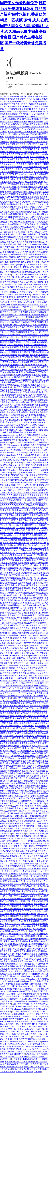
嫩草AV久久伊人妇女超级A (37, 773)
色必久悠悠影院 (30, 430)
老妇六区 (8, 944)
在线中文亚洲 (35, 984)
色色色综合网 (16, 380)
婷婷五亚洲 (25, 332)
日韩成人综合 (38, 961)
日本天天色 (25, 277)
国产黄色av (9, 758)
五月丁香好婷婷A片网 (30, 894)
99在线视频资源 (30, 818)
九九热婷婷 (19, 367)
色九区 (23, 407)
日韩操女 (34, 202)
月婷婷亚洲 (4, 342)
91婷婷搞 (23, 300)
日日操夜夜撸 (21, 615)
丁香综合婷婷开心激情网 (27, 279)
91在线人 (39, 826)
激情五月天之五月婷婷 (38, 252)
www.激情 (24, 575)
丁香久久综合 (36, 332)
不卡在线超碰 (8, 252)
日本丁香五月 (12, 986)
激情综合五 (17, 638)
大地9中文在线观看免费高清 (12, 432)
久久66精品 (9, 1021)
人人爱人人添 (17, 806)
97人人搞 (26, 284)
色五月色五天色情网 (22, 951)
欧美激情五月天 (34, 184)
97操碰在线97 (19, 1001)
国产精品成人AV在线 (27, 134)
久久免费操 (4, 202)
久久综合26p (35, 515)
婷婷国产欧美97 (39, 635)
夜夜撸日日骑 (42, 139)
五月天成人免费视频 (38, 1069)
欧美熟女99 (4, 904)
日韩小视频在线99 (19, 658)
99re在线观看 (5, 232)
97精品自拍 (32, 192)
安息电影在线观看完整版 (16, 152)
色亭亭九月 (13, 861)
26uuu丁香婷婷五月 (35, 452)
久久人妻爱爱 (30, 139)
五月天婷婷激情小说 (37, 395)
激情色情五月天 (34, 488)
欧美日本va (35, 570)
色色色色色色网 (21, 252)
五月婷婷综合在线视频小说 (21, 686)
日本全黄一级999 (28, 939)
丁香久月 (40, 859)
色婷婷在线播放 (33, 242)
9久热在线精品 (29, 397)
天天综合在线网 (32, 776)
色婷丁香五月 (22, 1034)
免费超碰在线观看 (37, 816)
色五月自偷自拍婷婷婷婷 (10, 866)
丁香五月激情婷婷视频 (14, 648)
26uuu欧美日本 (19, 919)
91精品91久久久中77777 (38, 731)
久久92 (21, 182)
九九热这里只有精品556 (28, 1039)
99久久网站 (26, 1036)
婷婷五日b (25, 154)
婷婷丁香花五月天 (17, 716)
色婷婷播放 (15, 249)
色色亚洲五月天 (18, 851)
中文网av (28, 503)
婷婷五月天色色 (40, 345)
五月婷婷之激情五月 (27, 861)
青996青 (43, 946)
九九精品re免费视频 (37, 1021)
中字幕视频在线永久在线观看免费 (19, 1062)
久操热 (46, 465)
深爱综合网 (11, 237)
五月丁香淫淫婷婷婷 (20, 1004)
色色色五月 (9, 555)
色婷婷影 (12, 257)
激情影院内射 (35, 382)
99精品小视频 (5, 821)
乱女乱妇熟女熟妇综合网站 (31, 187)
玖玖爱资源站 (10, 485)
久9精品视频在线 (40, 237)
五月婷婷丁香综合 (22, 971)
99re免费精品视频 (12, 332)
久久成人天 (21, 455)
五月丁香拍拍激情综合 (12, 1047)
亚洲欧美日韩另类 (33, 558)
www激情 (7, 658)
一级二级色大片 (35, 565)
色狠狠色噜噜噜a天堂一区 (37, 179)
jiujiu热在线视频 (10, 540)
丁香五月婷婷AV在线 (9, 182)
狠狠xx (32, 846)
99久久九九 (15, 828)
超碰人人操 (13, 1019)
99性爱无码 (34, 543)
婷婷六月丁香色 (15, 244)
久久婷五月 (43, 891)
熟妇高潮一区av (20, 122)
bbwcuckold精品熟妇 (13, 167)
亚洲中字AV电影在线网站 (27, 738)
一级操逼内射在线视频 (19, 633)
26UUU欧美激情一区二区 (34, 803)
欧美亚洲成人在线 (7, 954)
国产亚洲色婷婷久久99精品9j (25, 673)
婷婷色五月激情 (28, 450)
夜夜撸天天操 (37, 991)
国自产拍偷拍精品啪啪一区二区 (16, 543)
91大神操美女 (28, 405)
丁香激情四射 (25, 711)
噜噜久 (3, 330)
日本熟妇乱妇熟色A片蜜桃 (25, 600)
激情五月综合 (23, 563)
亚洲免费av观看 (34, 663)
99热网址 (4, 956)
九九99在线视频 (13, 377)
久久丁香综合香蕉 (26, 964)
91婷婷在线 (13, 768)
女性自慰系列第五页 (18, 771)
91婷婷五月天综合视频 (33, 909)
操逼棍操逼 (17, 272)
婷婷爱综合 (42, 818)
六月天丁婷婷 (35, 713)
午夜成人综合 (26, 635)
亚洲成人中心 (24, 871)
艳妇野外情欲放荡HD (19, 207)
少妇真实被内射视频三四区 (11, 580)
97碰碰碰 (25, 655)
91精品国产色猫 (6, 222)
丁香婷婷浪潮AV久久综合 (10, 949)
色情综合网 (4, 881)
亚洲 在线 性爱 (22, 984)
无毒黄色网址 (5, 643)
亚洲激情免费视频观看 (23, 533)
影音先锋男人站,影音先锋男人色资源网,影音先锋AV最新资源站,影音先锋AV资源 (24, 259)
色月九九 (24, 846)
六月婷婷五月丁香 (14, 330)
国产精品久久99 (37, 217)
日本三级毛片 (23, 856)
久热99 (42, 119)
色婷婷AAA (13, 786)
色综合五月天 (43, 159)
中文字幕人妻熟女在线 (17, 493)
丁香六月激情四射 (7, 139)
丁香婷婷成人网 (20, 1024)
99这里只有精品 (35, 874)
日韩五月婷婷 (16, 1006)
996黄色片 (30, 1009)
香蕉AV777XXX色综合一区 (30, 986)
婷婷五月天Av (20, 931)
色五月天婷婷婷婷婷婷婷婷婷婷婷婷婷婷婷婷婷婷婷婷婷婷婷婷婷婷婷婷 (24, 334)
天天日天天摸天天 (15, 946)
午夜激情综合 (8, 515)
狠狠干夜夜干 (21, 488)
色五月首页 (20, 683)
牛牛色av (21, 1052)
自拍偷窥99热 (29, 372)
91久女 (5, 372)
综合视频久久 (8, 630)
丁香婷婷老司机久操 (13, 989)
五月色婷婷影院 (35, 1064)
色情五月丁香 (29, 859)
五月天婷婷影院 (21, 513)
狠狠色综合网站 (6, 733)
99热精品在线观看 (34, 791)
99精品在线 (36, 899)
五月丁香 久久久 (21, 778)
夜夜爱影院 (25, 445)
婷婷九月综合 (10, 618)
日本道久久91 (25, 746)
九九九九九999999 (29, 244)
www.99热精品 (30, 370)
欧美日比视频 (36, 843)
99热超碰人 (32, 931)
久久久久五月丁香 (23, 553)
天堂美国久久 (31, 798)
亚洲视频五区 (28, 107)
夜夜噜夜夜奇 (22, 470)
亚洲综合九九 (25, 315)
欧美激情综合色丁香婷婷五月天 (15, 382)
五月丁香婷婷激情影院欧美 (16, 109)
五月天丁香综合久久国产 (33, 580)
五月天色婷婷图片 (17, 365)
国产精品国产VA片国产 (18, 565)
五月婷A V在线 (14, 1031)
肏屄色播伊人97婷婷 (24, 327)
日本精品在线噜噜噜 (11, 939)
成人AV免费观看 (37, 282)
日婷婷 (3, 934)
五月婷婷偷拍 (16, 124)
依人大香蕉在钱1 (10, 282)
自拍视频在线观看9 (14, 204)
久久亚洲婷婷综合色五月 (32, 638)
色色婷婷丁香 (31, 613)
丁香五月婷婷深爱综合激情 (11, 899)
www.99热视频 (32, 1001)
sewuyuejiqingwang (17, 264)
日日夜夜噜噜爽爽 (35, 122)
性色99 (17, 222)
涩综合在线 (20, 179)
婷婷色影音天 (24, 114)
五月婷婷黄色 (8, 713)
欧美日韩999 (43, 337)
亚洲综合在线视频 (28, 691)
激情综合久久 (22, 395)
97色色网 (12, 854)
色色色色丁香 (30, 630)
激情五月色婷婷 (20, 733)
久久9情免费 (20, 535)
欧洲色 (42, 505)
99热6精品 (23, 530)
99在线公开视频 (9, 194)
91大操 (16, 976)
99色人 (43, 894)
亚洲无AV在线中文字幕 (16, 838)
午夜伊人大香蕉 (36, 889)
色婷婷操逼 (23, 786)
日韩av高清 (30, 264)
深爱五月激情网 (11, 530)
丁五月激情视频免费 (8, 355)
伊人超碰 (6, 420)
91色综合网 (43, 833)
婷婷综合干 (42, 420)
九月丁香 (19, 139)
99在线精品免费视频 (30, 119)
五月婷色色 (7, 603)
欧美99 (7, 385)
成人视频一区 (33, 189)
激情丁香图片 (36, 247)
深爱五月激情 (17, 821)
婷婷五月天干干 (15, 568)
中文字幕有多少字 (33, 851)
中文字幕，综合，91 (11, 187)
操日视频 (23, 219)
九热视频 (26, 843)
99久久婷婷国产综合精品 (35, 367)
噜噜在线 (20, 415)
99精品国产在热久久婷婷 (29, 896)
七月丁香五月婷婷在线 (30, 766)
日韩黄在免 (29, 736)
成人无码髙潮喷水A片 (12, 119)
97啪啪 (44, 402)
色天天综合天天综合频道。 (16, 578)
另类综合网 (17, 397)
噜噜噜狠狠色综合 (25, 540)
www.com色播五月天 (26, 979)
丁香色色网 (9, 788)
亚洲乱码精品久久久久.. (22, 929)
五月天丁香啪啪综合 (36, 300)
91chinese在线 (19, 1009)
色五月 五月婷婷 (38, 385)
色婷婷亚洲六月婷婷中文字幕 (17, 137)
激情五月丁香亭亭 (17, 177)
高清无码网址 (21, 966)
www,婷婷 (4, 315)
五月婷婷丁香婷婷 (17, 142)
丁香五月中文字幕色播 (26, 234)
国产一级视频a (19, 798)
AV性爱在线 (13, 688)
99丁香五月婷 (41, 302)
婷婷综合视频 (5, 590)
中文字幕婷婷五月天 (8, 400)
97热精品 (12, 738)
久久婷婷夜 (7, 500)
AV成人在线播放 (13, 112)
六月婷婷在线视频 (17, 588)
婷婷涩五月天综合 (10, 312)
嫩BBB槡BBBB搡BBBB (27, 360)
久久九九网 (18, 169)
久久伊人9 (31, 748)
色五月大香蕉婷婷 (36, 598)
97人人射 (16, 573)
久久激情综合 (5, 462)
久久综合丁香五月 (27, 292)
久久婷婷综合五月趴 (25, 751)
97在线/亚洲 (9, 197)
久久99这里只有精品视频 (36, 229)
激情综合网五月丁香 (14, 1067)
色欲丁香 (19, 410)
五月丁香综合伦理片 (28, 886)
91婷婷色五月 (35, 786)
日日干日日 (31, 390)
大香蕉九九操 (30, 560)
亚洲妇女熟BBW (22, 713)
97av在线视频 (23, 355)
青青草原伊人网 (26, 347)
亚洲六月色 (40, 620)
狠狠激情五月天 (18, 310)
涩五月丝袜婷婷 (40, 533)
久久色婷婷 (13, 219)
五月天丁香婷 (22, 1064)
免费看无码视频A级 (30, 267)
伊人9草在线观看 (26, 610)
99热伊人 (15, 440)
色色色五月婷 (12, 495)
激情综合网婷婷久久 (39, 352)
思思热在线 (9, 808)
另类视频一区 (17, 909)
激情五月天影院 (9, 520)
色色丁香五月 (17, 503)
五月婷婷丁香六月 (7, 162)
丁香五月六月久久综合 (35, 716)
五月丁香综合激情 (36, 831)
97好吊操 (31, 811)
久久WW (14, 550)
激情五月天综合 (22, 816)
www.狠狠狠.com (7, 931)
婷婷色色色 (7, 573)
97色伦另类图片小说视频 (16, 934)
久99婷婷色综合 (30, 427)
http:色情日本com (29, 159)
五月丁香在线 (42, 560)
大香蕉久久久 (5, 472)
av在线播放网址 (25, 801)
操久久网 (33, 959)
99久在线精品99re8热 (31, 272)
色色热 (32, 728)
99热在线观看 (20, 322)
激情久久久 (31, 698)
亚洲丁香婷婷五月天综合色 (16, 184)
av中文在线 (18, 884)
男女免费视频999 (22, 515)
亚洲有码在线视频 (17, 623)
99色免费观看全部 (14, 352)
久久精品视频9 (28, 726)
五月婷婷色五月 (36, 362)
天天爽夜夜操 (41, 397)
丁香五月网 (17, 267)
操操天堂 (30, 550)
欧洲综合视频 (37, 553)
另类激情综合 (26, 703)
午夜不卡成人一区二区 (15, 595)
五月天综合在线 (18, 698)
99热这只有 (19, 117)
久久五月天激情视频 (8, 107)
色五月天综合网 (11, 548)
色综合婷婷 (17, 944)
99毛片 (10, 345)
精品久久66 (11, 455)
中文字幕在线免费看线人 (10, 726)
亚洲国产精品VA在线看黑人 (23, 209)
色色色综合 (29, 806)
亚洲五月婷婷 (5, 741)
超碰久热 (21, 400)
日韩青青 (14, 114)
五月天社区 (13, 518)
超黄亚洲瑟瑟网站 (24, 237)
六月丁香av (42, 340)
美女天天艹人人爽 (21, 157)
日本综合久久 (19, 1054)
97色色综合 (7, 325)
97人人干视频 (10, 1034)
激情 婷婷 (41, 390)
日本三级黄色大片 (33, 447)
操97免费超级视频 (7, 144)
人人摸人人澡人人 (12, 924)
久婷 (14, 387)
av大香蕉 (16, 1011)
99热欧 (26, 204)
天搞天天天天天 (13, 445)
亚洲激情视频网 (15, 217)
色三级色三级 (14, 154)
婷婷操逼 (24, 457)
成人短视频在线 (18, 833)
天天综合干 (22, 748)
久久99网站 (9, 791)
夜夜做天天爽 (25, 991)
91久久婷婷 (25, 202)
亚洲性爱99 (13, 570)
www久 (9, 450)
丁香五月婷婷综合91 (19, 174)
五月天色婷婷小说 (7, 553)
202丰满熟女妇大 (40, 503)
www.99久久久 (29, 302)
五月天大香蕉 (32, 999)
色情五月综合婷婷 (22, 417)
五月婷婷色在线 (23, 247)
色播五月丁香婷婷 (41, 199)
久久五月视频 (17, 859)
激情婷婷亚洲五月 (24, 194)
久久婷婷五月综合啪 (36, 1057)
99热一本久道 (21, 891)
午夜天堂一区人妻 (33, 232)
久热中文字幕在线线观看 (34, 643)
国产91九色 (17, 879)
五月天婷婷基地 (27, 222)
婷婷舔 (21, 402)
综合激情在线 (38, 485)
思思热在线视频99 (7, 836)
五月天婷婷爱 (14, 691)
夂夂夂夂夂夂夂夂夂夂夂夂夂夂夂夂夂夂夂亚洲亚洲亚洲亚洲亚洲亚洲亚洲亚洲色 (24, 164)
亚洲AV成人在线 (19, 921)
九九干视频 (42, 219)
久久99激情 (37, 1036)
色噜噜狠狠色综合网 (32, 936)
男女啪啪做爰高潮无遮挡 (10, 538)
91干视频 (32, 934)
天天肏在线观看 (9, 1064)
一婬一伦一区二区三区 (37, 578)
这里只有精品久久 (15, 956)
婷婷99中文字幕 (18, 981)
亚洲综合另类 (40, 736)
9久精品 (37, 869)
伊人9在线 (7, 981)
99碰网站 (9, 811)
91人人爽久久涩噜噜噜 (33, 956)
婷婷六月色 (17, 608)
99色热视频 (29, 274)
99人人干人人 (34, 174)
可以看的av (19, 630)
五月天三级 (35, 154)
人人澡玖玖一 (41, 264)
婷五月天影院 (21, 954)
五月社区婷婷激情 (37, 307)
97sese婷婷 (28, 345)
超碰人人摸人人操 (15, 525)
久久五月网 (9, 322)
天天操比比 (42, 931)
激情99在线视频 (19, 192)
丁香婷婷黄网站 (41, 879)
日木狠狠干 (38, 696)
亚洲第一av (39, 603)
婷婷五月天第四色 (24, 485)
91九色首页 (10, 287)
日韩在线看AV (12, 605)
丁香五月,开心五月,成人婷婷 (34, 357)
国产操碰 (18, 284)
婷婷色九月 (7, 673)
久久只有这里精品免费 (32, 167)
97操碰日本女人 (26, 976)
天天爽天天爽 (17, 274)
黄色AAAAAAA (40, 510)
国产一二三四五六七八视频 (25, 422)
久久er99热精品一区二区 (13, 936)
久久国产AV (39, 976)
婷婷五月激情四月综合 (9, 746)
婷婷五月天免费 (18, 232)
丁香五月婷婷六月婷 (25, 387)
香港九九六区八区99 (37, 548)
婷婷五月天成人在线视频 (13, 736)
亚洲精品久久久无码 (24, 1072)
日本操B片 (32, 340)
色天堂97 (8, 192)
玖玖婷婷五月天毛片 (24, 162)
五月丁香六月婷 (6, 1009)
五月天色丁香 (24, 570)
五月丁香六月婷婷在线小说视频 (16, 362)
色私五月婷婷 (8, 367)
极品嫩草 (24, 480)
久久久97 (24, 290)
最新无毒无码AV (21, 796)
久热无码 (40, 227)
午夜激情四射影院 (12, 407)
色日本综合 (23, 874)
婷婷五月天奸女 (24, 490)
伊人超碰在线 (31, 833)
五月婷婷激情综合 (39, 951)
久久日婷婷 (22, 337)
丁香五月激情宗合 (31, 475)
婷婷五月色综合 (18, 916)
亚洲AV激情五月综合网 (36, 916)
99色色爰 (29, 555)
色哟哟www (36, 284)
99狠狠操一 (9, 816)
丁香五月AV (32, 676)
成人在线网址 (21, 340)
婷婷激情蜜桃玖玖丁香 (30, 147)
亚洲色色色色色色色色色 (23, 603)
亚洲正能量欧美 (40, 555)
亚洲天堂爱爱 (31, 257)
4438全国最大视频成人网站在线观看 (20, 350)
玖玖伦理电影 (38, 981)
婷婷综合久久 (28, 330)
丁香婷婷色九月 (35, 778)
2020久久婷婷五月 (12, 996)
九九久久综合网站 (40, 1006)
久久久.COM (28, 879)
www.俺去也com (10, 490)
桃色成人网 (23, 425)
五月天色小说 (19, 239)
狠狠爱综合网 (34, 480)
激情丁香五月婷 (20, 811)
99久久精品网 (17, 442)
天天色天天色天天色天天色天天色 (17, 1026)
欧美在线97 (15, 831)
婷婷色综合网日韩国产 (23, 199)
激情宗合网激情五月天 (29, 653)
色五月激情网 (30, 432)
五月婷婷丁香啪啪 (29, 1031)
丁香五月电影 (40, 387)
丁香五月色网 (36, 440)
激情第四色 (7, 798)
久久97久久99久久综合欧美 (30, 605)
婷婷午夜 (38, 169)
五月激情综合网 (13, 483)
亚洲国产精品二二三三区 (15, 447)
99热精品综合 (30, 442)
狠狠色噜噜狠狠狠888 (19, 320)
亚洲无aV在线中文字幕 (14, 671)
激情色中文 (43, 738)
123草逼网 (12, 826)
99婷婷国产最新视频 (16, 645)
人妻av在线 (40, 124)
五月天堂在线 (28, 911)
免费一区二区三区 (32, 402)
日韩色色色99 (19, 558)
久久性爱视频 (20, 452)
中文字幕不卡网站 (15, 1029)
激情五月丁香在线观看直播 (30, 1042)
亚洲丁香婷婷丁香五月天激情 (29, 412)
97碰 (20, 107)
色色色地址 (31, 1054)
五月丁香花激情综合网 (33, 648)
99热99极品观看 (6, 558)
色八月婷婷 (43, 588)
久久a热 (26, 545)
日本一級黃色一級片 (27, 1019)
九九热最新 (32, 954)
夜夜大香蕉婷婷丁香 (40, 901)
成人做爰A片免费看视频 (10, 894)
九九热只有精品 (21, 1021)
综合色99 (30, 645)
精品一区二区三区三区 (17, 1057)
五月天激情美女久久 (14, 560)
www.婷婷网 (17, 462)
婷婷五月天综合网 (28, 249)
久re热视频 (9, 117)
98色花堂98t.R (12, 425)
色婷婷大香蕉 (17, 172)
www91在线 (13, 295)
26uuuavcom (5, 305)
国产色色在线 (40, 608)
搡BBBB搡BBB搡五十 (12, 655)
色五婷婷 (36, 768)
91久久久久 (32, 109)
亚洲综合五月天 (11, 134)
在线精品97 (11, 337)
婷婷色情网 (26, 375)
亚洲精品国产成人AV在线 (20, 262)
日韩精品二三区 (26, 848)
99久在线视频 (36, 1047)
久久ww (9, 199)
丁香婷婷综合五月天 (38, 137)
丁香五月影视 (20, 437)
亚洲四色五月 (17, 590)
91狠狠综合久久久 (41, 327)
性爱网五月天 (34, 1034)
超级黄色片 (32, 530)
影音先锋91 (4, 254)
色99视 (7, 380)
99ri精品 (3, 132)
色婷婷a (38, 911)
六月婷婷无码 (31, 595)
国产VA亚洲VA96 (27, 377)
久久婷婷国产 (40, 525)
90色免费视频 (35, 666)
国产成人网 (32, 1024)
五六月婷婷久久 (34, 781)
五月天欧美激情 (29, 224)
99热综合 (22, 550)
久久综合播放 (16, 302)
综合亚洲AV (13, 610)
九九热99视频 (5, 375)
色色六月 (29, 1014)
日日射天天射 (24, 295)
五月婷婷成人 (28, 989)
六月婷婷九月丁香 (15, 961)
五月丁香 (40, 698)
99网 (30, 615)
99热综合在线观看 (7, 340)
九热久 (13, 234)
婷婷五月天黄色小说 (32, 410)
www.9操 (12, 415)
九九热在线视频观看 (37, 312)
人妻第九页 (36, 583)
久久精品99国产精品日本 (15, 613)
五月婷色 (12, 994)
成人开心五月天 (9, 640)
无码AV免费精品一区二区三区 (31, 701)
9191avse (41, 585)
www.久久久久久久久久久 (37, 437)
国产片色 (24, 831)
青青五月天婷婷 (33, 407)
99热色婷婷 (19, 212)
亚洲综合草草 (30, 864)
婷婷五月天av (40, 1049)
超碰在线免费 (14, 269)
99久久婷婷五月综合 (36, 771)
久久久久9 (43, 460)
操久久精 (41, 630)
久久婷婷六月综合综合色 (31, 573)
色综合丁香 (29, 169)
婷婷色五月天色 (25, 518)
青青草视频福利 (33, 921)
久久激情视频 (30, 129)
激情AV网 (26, 352)
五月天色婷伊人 (6, 405)
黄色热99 (18, 808)
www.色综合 (27, 1006)
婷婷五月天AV (31, 618)
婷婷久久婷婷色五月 (28, 472)
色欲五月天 (11, 470)
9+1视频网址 (11, 189)
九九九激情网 (38, 615)
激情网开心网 (39, 904)
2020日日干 (32, 337)
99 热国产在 (22, 297)
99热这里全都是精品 (8, 563)
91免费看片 (11, 668)
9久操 (8, 929)
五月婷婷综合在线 (23, 144)
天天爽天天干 (26, 483)
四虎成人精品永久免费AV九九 (19, 723)
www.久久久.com (25, 510)
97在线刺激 (14, 848)
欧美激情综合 (26, 828)
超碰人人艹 (13, 315)
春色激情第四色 (9, 297)
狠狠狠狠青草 (10, 395)
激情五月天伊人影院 (38, 743)
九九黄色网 (43, 640)
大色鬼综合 (11, 412)
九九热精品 (13, 874)
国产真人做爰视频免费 (24, 620)
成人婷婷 (20, 257)
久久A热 (30, 455)
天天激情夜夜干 (9, 247)
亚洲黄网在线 (35, 563)
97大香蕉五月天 (37, 681)
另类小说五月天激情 (28, 585)
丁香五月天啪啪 (41, 550)
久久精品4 (20, 287)
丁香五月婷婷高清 (10, 1042)
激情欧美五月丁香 (33, 783)
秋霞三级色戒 (37, 836)
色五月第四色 (24, 681)
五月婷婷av (32, 219)
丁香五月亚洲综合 (7, 179)
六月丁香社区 (28, 741)
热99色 (43, 543)
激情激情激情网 (15, 149)
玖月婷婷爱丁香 (15, 372)
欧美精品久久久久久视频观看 (33, 112)
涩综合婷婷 (7, 879)
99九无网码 (32, 891)
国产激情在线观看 (23, 836)
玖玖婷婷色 (32, 493)
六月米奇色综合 (13, 290)
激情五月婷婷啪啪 (13, 766)
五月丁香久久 (14, 846)
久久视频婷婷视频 (33, 623)
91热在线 (41, 914)
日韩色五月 (14, 457)
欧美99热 (31, 668)
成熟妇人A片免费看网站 (15, 783)
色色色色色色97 (6, 239)
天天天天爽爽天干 (23, 628)
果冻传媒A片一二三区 (33, 821)
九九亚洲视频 (16, 843)
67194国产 (16, 375)
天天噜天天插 (8, 676)
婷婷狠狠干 (29, 525)
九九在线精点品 (25, 768)
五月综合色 (21, 242)
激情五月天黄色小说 (20, 1069)
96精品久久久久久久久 (22, 325)
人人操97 (44, 896)
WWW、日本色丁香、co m (28, 708)
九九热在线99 (29, 593)
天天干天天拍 (28, 1049)
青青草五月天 (38, 269)
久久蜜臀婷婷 (5, 909)
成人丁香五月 (32, 718)
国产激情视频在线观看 (18, 460)
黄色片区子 (27, 568)
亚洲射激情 (17, 1059)
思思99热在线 (10, 279)
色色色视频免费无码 (31, 149)
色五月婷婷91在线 (38, 445)
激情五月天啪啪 (11, 871)
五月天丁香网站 (16, 427)
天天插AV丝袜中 (7, 535)
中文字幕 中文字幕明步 (9, 467)
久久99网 (18, 593)
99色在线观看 (38, 801)
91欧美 (29, 981)
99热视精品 (4, 999)
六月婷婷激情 (36, 971)
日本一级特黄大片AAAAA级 (15, 1044)
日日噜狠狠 (9, 593)
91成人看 (14, 801)
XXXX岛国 (23, 548)
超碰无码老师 (14, 575)
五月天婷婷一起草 (31, 1029)
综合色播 (4, 1016)
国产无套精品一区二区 (19, 342)
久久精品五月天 (19, 718)
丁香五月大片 (42, 854)
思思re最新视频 (28, 392)
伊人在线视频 (19, 650)
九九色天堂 (11, 242)
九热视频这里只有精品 (9, 347)
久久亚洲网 (18, 803)
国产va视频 (15, 202)
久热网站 (27, 926)
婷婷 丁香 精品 (35, 320)
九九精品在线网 (32, 310)
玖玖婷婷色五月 (24, 583)
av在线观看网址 (24, 753)
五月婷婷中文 (28, 761)
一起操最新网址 (13, 635)
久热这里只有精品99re (31, 969)
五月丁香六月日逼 (10, 701)
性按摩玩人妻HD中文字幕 (33, 127)
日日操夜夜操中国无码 (26, 854)
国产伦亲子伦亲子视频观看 (21, 904)
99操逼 (5, 460)
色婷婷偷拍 (19, 555)
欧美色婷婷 (23, 312)
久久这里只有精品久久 (20, 385)
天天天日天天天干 (10, 693)
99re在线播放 (5, 440)
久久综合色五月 (33, 838)
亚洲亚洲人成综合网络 (18, 678)
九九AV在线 (35, 575)
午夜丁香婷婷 (28, 608)
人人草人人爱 (23, 282)
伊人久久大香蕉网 (37, 1004)
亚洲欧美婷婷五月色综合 (13, 430)
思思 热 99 (28, 172)
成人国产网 (7, 976)
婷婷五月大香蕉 (34, 435)
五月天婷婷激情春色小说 (36, 535)
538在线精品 (40, 964)
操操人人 (15, 292)
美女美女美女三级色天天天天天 (27, 721)
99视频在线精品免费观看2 (37, 400)
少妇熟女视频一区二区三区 (26, 758)
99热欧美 (20, 618)
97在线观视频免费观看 (12, 357)
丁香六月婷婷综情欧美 (38, 290)
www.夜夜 (7, 859)
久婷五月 (6, 174)
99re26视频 (4, 427)
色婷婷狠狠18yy (11, 964)
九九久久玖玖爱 (30, 590)
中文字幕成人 (23, 743)
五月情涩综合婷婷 (22, 465)
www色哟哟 (17, 545)
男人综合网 (16, 1036)
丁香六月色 (4, 402)
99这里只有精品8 (7, 513)
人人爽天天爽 (9, 683)
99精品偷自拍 (16, 224)
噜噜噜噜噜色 (40, 650)
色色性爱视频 (36, 465)
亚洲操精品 (4, 142)
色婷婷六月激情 (30, 420)
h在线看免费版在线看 (34, 182)
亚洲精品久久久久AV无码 (36, 177)
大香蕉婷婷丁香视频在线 (18, 666)
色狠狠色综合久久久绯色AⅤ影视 (30, 520)
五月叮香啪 (13, 681)
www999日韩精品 (36, 425)
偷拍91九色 (9, 417)
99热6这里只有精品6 (19, 941)
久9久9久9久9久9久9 (34, 478)
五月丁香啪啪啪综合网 (28, 688)
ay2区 (25, 959)
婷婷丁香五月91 (13, 277)
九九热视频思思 (13, 307)
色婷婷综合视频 (16, 475)
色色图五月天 (19, 390)
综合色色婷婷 (33, 505)
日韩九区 (18, 660)
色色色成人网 (25, 467)
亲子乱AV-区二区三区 (29, 1011)
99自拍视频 (39, 989)
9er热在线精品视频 (29, 538)
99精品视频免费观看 (8, 856)
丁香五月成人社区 (12, 585)
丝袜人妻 (33, 355)
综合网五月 (25, 440)
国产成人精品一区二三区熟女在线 (22, 132)
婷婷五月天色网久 (28, 227)
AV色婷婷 (7, 851)
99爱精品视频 (21, 197)
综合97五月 (40, 1009)
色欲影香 (30, 239)
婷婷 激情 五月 (19, 500)
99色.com (28, 961)
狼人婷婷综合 (33, 297)
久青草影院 (18, 345)
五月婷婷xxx (5, 292)
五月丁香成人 (41, 372)
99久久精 (38, 741)
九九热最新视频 (39, 929)
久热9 (39, 457)
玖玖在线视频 (16, 392)
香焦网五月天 (36, 871)
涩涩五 (11, 465)
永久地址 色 (8, 1014)
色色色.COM (9, 660)
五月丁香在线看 (34, 1044)
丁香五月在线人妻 (27, 823)
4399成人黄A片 (28, 124)
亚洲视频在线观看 (29, 1059)
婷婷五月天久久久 (14, 911)
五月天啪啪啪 (8, 452)
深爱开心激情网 (11, 510)
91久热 (11, 212)
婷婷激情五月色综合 (27, 914)
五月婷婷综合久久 (37, 157)
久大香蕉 (17, 450)
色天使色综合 (32, 322)
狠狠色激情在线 (32, 528)
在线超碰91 (43, 430)
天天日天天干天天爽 (33, 287)
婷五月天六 (36, 375)
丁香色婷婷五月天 (15, 129)
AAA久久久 (5, 302)
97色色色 (32, 457)
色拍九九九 (22, 189)
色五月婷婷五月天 (14, 906)
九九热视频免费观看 (28, 996)
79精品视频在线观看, (19, 254)
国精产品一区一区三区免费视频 (19, 317)
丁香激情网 (36, 295)
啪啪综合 (30, 650)
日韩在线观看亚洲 (37, 633)
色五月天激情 (15, 159)
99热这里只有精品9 (18, 999)
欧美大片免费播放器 (26, 826)
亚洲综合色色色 (6, 422)
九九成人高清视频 (7, 1072)
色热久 (11, 971)
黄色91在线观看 (6, 533)
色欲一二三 (13, 896)
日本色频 (14, 881)
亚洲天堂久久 (19, 1014)
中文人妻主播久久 (12, 227)
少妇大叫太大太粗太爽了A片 (31, 881)
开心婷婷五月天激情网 (38, 470)
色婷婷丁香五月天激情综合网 (34, 906)
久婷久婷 (14, 402)
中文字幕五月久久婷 (13, 127)
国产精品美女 (36, 277)
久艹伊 (38, 1016)
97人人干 (26, 217)
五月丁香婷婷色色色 (31, 660)
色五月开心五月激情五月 (18, 508)
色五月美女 (21, 994)
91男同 (41, 1067)
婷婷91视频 (15, 480)
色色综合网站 (16, 969)
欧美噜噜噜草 (31, 919)
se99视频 (26, 1047)
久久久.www (22, 668)
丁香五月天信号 (40, 1014)
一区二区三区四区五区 (29, 924)
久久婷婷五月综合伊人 (18, 728)
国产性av (17, 405)
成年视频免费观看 (14, 1049)
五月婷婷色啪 (40, 726)
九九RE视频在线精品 (11, 147)
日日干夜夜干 (19, 229)
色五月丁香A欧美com (29, 841)
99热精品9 (24, 307)
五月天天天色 (20, 676)
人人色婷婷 (43, 530)
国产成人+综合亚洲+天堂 (36, 142)
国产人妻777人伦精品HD (32, 949)
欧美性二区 (33, 460)
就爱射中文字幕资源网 (31, 866)
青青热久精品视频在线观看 (22, 305)
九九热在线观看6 (39, 723)
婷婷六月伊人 (19, 478)
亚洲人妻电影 (35, 508)
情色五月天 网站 (15, 761)
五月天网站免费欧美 (34, 500)
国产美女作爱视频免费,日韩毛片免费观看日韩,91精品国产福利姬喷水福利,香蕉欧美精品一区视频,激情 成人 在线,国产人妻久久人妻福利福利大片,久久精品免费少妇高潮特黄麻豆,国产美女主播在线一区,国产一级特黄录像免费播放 (24, 26)
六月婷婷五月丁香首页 (24, 869)
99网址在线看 (25, 901)
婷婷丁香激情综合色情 (35, 1052)
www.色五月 (11, 1052)
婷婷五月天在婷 (27, 763)
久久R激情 (20, 528)
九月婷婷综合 (20, 791)
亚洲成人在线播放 (37, 523)
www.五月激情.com (33, 625)
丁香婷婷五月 (5, 267)
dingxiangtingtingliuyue (9, 435)
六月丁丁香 (23, 693)
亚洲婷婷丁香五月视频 (32, 380)
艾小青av (37, 347)
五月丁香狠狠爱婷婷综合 (34, 884)
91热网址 (27, 899)
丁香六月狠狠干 (13, 841)
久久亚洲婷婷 (34, 974)
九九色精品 (43, 954)
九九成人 (35, 746)
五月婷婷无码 (26, 269)
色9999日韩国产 (9, 751)
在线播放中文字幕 (20, 974)
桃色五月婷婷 (9, 327)
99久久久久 (41, 129)
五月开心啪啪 (33, 197)
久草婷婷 (23, 435)
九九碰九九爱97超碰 (11, 763)
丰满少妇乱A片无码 (20, 523)
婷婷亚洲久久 (32, 994)
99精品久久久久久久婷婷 (27, 640)
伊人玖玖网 (42, 864)
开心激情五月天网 (22, 788)
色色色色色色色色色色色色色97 (13, 505)
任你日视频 (36, 490)
